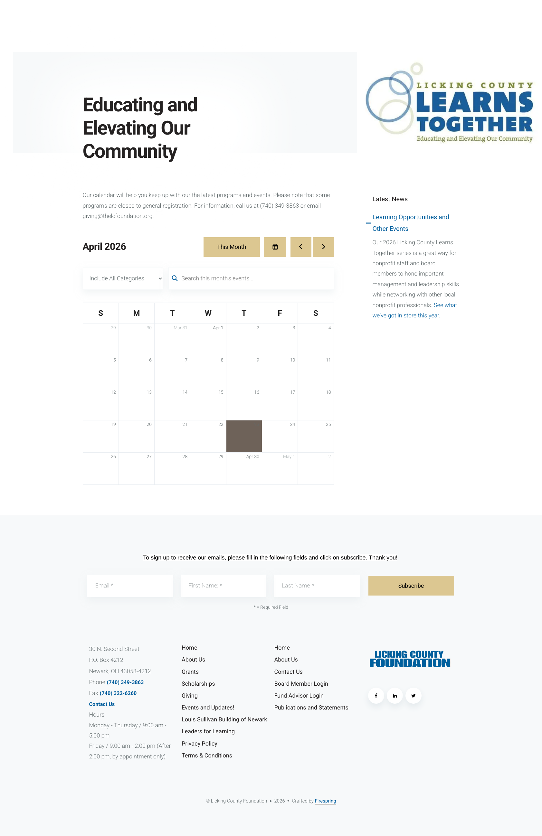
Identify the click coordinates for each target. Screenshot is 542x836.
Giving (190, 695)
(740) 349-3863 (125, 682)
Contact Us (102, 704)
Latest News (390, 199)
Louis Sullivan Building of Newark (224, 719)
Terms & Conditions (207, 755)
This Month (231, 247)
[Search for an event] (251, 278)
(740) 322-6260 (118, 693)
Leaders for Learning (208, 731)
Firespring (325, 801)
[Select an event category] (123, 278)
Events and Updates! (208, 707)
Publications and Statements (311, 707)
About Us (193, 659)
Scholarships (198, 684)
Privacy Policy (199, 743)
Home (189, 647)
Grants (190, 672)
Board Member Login (301, 684)
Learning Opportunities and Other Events (411, 222)
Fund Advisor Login (299, 695)
